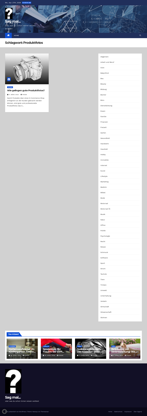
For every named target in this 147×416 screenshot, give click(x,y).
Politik (103, 231)
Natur (102, 220)
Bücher (103, 95)
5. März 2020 (14, 94)
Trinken (103, 285)
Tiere (102, 279)
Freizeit (103, 127)
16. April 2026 (16, 355)
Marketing (104, 182)
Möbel (102, 193)
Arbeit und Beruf (107, 62)
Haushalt (104, 149)
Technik (10, 87)
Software (104, 258)
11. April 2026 (84, 355)
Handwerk (104, 144)
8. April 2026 (118, 355)
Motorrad (104, 203)
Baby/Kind (104, 73)
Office (102, 225)
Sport (102, 263)
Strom (102, 269)
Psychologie (105, 236)
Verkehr (103, 301)
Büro (102, 100)
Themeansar (45, 411)
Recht (102, 241)
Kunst (102, 171)
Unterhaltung (105, 296)
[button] (140, 35)
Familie (103, 116)
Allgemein (104, 57)
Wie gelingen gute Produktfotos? (26, 90)
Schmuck (104, 252)
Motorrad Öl (105, 209)
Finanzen (104, 122)
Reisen (103, 247)
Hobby (103, 155)
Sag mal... (13, 21)
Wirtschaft (104, 307)
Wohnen (103, 318)
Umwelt (103, 290)
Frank (24, 94)
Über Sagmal (138, 411)
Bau (102, 78)
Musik (102, 214)
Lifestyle (103, 176)
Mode (102, 198)
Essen (102, 111)
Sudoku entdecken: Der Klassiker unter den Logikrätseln (89, 352)
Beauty (103, 84)
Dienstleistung (106, 106)
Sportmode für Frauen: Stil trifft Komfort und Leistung (56, 352)
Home (16, 35)
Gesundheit (105, 138)
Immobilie (104, 160)
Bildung (103, 89)
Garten (103, 133)
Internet (103, 165)
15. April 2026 (50, 355)
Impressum (128, 411)
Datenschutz (118, 411)
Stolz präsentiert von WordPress (15, 411)
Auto (102, 68)
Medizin (103, 187)
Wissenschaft (105, 312)
